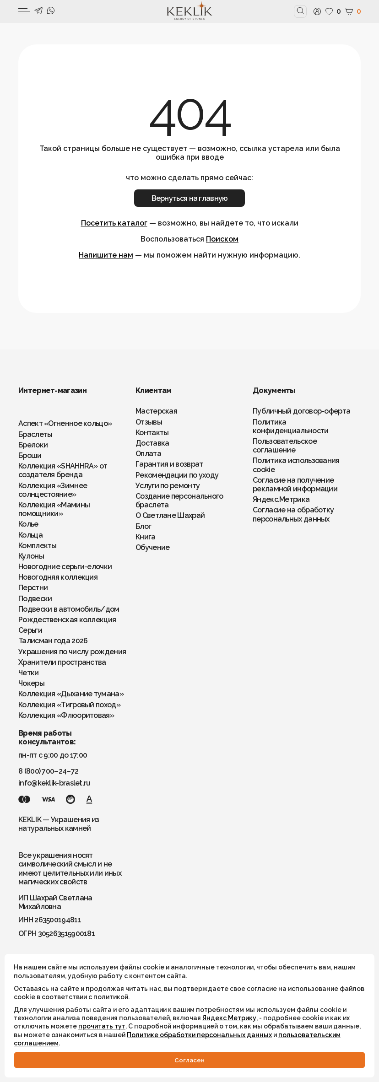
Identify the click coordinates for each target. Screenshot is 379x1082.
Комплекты (37, 545)
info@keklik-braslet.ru (54, 783)
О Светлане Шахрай (170, 515)
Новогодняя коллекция (57, 577)
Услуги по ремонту (167, 485)
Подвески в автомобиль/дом (68, 609)
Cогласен (189, 1060)
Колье (28, 524)
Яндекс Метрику (229, 1018)
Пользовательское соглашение (285, 445)
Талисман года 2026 (52, 640)
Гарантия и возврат (169, 464)
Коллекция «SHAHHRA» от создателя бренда (63, 470)
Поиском (222, 239)
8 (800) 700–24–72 (48, 771)
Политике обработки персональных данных (199, 1035)
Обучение (152, 547)
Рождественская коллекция (67, 619)
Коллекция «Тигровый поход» (69, 704)
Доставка (152, 443)
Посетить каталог (114, 223)
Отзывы (148, 422)
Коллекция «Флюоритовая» (66, 715)
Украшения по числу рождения (72, 651)
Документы (274, 390)
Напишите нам (106, 255)
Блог (143, 526)
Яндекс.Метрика (281, 499)
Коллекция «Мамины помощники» (54, 509)
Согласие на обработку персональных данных (293, 514)
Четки (28, 672)
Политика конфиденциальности (290, 426)
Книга (145, 537)
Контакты (151, 432)
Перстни (33, 587)
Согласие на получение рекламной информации (295, 484)
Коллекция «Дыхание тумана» (71, 693)
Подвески (35, 598)
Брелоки (33, 445)
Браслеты (35, 434)
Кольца (30, 535)
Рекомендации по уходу (176, 475)
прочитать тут (101, 1026)
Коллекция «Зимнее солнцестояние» (52, 490)
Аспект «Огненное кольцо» (65, 423)
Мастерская (156, 411)
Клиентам (153, 390)
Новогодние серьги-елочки (65, 566)
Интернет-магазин (52, 390)
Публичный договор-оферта (301, 411)
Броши (30, 455)
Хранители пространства (62, 662)
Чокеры (31, 683)
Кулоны (31, 556)
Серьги (30, 630)
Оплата (148, 453)
